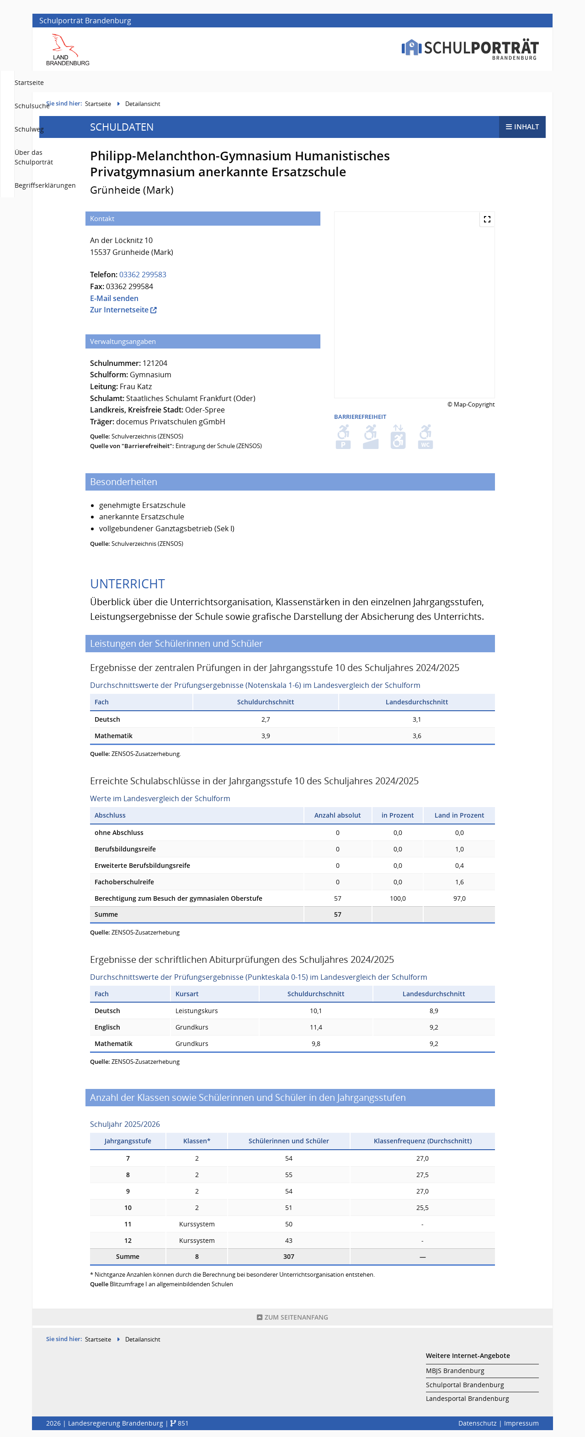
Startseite (98, 106)
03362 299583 (142, 277)
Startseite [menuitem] (271, 82)
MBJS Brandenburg (455, 1370)
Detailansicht (142, 106)
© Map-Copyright (471, 406)
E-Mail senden (114, 301)
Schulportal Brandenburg (465, 1384)
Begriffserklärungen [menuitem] (507, 82)
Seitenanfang (292, 1319)
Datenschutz (477, 1423)
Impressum (521, 1423)
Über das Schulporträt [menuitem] (428, 82)
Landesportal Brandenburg (467, 1398)
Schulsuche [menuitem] (318, 82)
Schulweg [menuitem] (365, 82)
